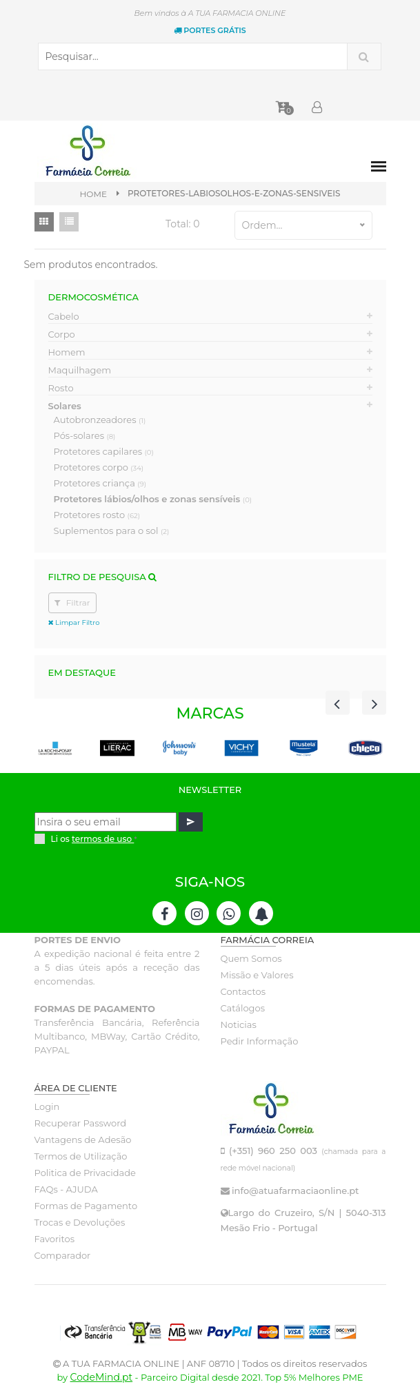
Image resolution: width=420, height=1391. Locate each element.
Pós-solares (85, 435)
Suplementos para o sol (112, 530)
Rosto (61, 387)
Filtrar (72, 602)
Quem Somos (251, 958)
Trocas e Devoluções (80, 1222)
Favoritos (54, 1238)
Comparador (62, 1255)
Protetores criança (100, 482)
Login (47, 1106)
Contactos (243, 991)
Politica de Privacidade (85, 1172)
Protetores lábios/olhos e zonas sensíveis (153, 498)
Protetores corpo (99, 467)
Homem (67, 352)
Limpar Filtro (74, 622)
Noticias (239, 1024)
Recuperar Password (80, 1123)
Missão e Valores (257, 974)
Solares (64, 405)
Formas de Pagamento (86, 1205)
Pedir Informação (260, 1041)
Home (93, 194)
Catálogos (243, 1007)
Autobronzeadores (100, 419)
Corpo (61, 334)
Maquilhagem (80, 369)
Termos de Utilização (81, 1156)
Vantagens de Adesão (83, 1139)
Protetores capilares (104, 451)
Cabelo (63, 316)
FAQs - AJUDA (66, 1189)
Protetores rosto (97, 514)
